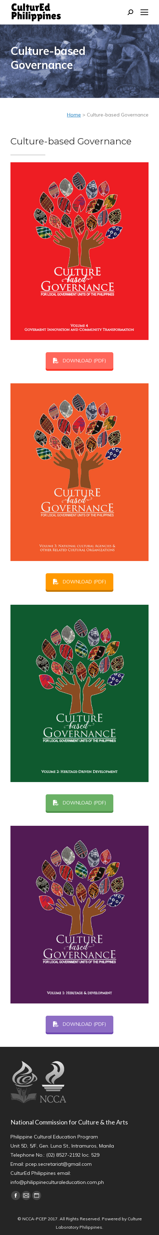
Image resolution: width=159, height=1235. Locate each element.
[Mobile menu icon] (144, 12)
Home (74, 115)
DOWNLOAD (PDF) (79, 360)
